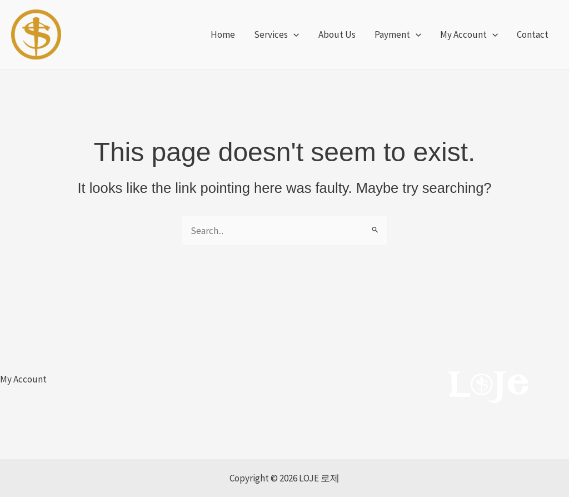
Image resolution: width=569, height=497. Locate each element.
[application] (293, 34)
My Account (23, 379)
